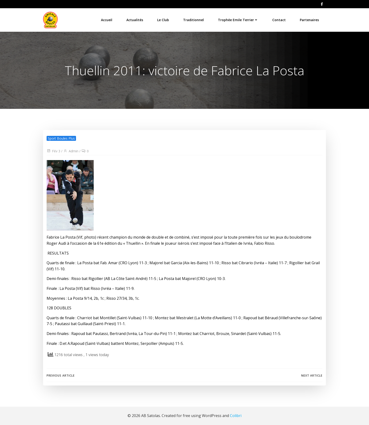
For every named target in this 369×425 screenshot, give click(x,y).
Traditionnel (193, 20)
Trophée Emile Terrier (238, 20)
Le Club (163, 20)
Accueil (106, 20)
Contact (279, 20)
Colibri (235, 415)
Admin (70, 151)
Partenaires (309, 20)
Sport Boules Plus (61, 138)
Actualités (134, 20)
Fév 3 (53, 151)
